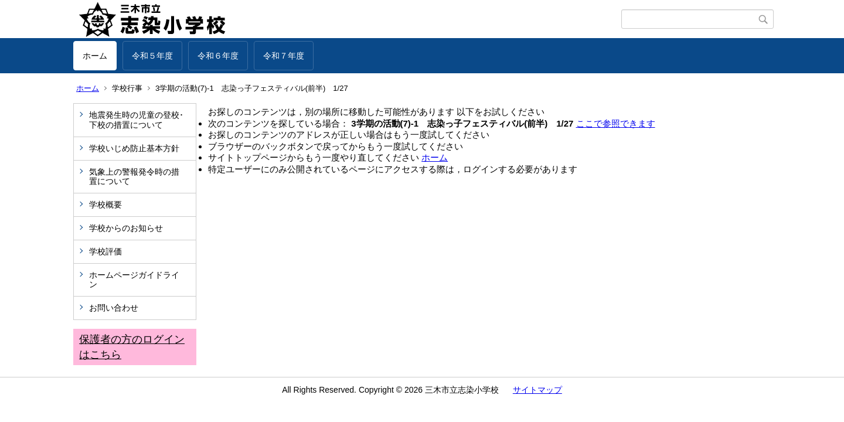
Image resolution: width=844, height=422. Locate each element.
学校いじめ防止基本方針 (134, 148)
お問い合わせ (113, 307)
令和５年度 (152, 55)
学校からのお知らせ (126, 228)
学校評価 (105, 251)
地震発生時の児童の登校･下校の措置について (136, 120)
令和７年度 (283, 55)
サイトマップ (537, 389)
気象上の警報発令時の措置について (134, 176)
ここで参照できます (615, 123)
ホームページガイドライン (134, 280)
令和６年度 (218, 55)
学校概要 (105, 204)
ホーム (95, 55)
